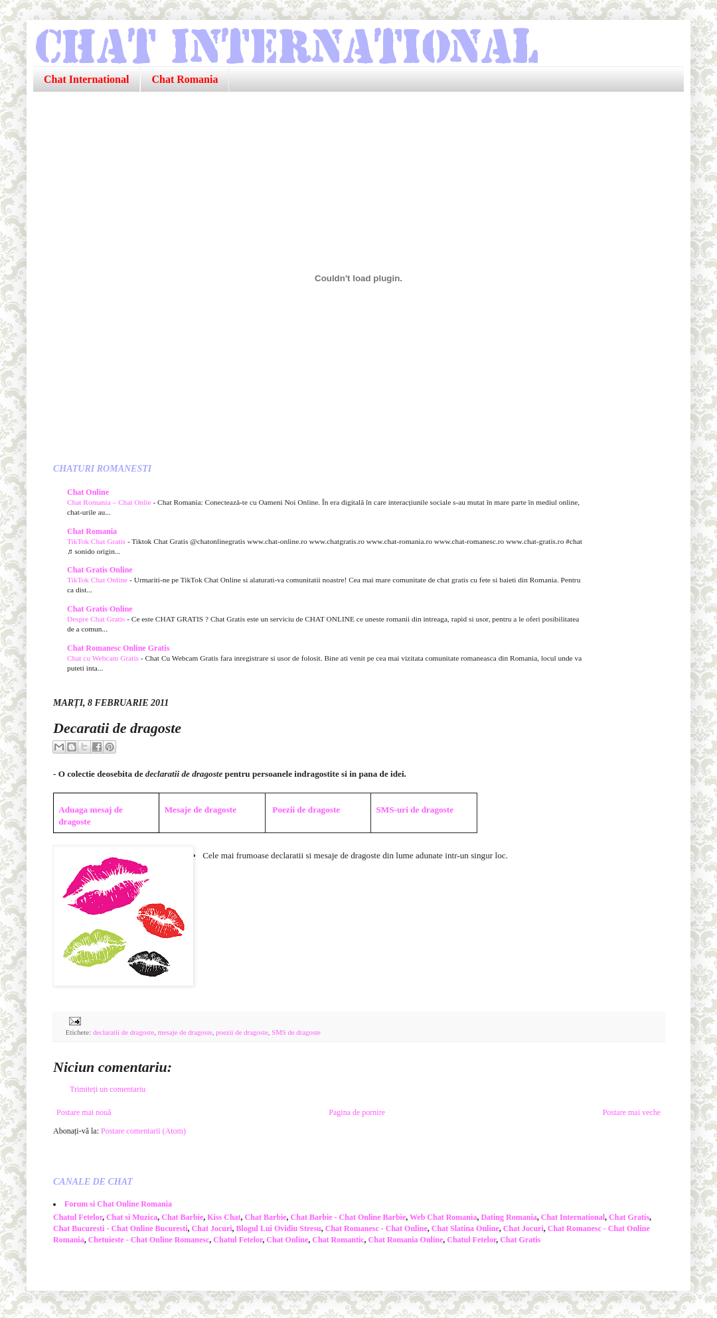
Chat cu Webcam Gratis (104, 658)
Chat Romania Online (405, 1239)
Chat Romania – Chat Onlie (110, 502)
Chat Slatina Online (465, 1228)
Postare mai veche (632, 1112)
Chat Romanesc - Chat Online (376, 1228)
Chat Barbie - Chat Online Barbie (348, 1217)
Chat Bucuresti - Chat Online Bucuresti (120, 1228)
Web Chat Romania (443, 1217)
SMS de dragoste (296, 1032)
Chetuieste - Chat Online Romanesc (149, 1239)
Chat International (86, 79)
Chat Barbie (182, 1217)
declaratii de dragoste (123, 1032)
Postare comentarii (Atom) (143, 1131)
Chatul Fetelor (77, 1217)
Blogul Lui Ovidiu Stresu (278, 1228)
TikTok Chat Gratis (97, 541)
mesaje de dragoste (185, 1032)
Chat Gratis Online (100, 569)
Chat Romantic (338, 1239)
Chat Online (88, 492)
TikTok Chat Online (98, 580)
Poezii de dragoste (306, 810)
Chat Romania (184, 79)
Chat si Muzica (131, 1217)
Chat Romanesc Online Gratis (118, 648)
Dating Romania (508, 1217)
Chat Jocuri (212, 1228)
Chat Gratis (629, 1217)
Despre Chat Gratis (97, 619)
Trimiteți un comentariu (107, 1089)
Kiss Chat (223, 1217)
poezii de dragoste (242, 1032)
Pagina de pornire (357, 1112)
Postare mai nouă (84, 1112)
